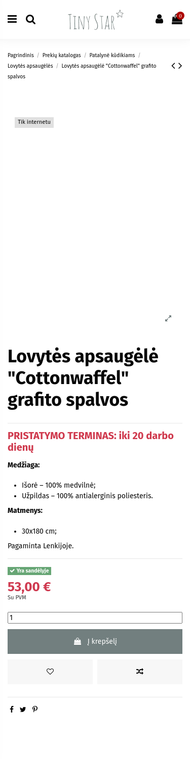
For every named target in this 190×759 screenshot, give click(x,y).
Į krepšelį (95, 641)
